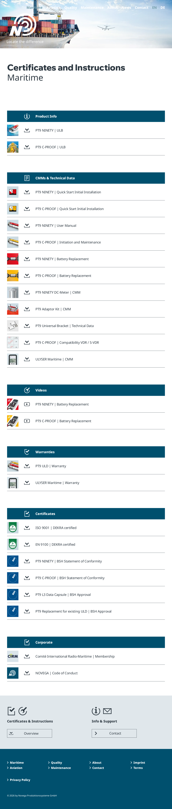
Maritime (35, 8)
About (112, 8)
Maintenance (92, 8)
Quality (70, 8)
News (126, 8)
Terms (138, 768)
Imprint (139, 763)
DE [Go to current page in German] (163, 8)
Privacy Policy (20, 780)
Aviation (53, 8)
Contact (141, 8)
